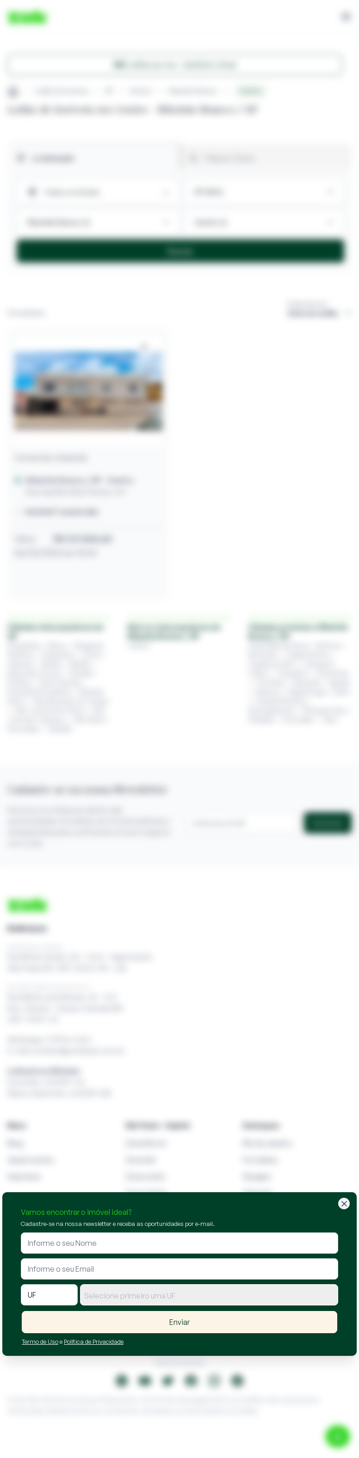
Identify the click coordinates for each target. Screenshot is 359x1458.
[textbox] (209, 1295)
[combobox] (209, 1294)
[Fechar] (344, 1203)
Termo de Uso (40, 1341)
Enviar (179, 1322)
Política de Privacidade (94, 1341)
